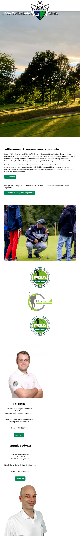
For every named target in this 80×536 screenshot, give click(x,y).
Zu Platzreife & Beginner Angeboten (20, 193)
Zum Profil (19, 435)
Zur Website (10, 177)
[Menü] (2, 15)
